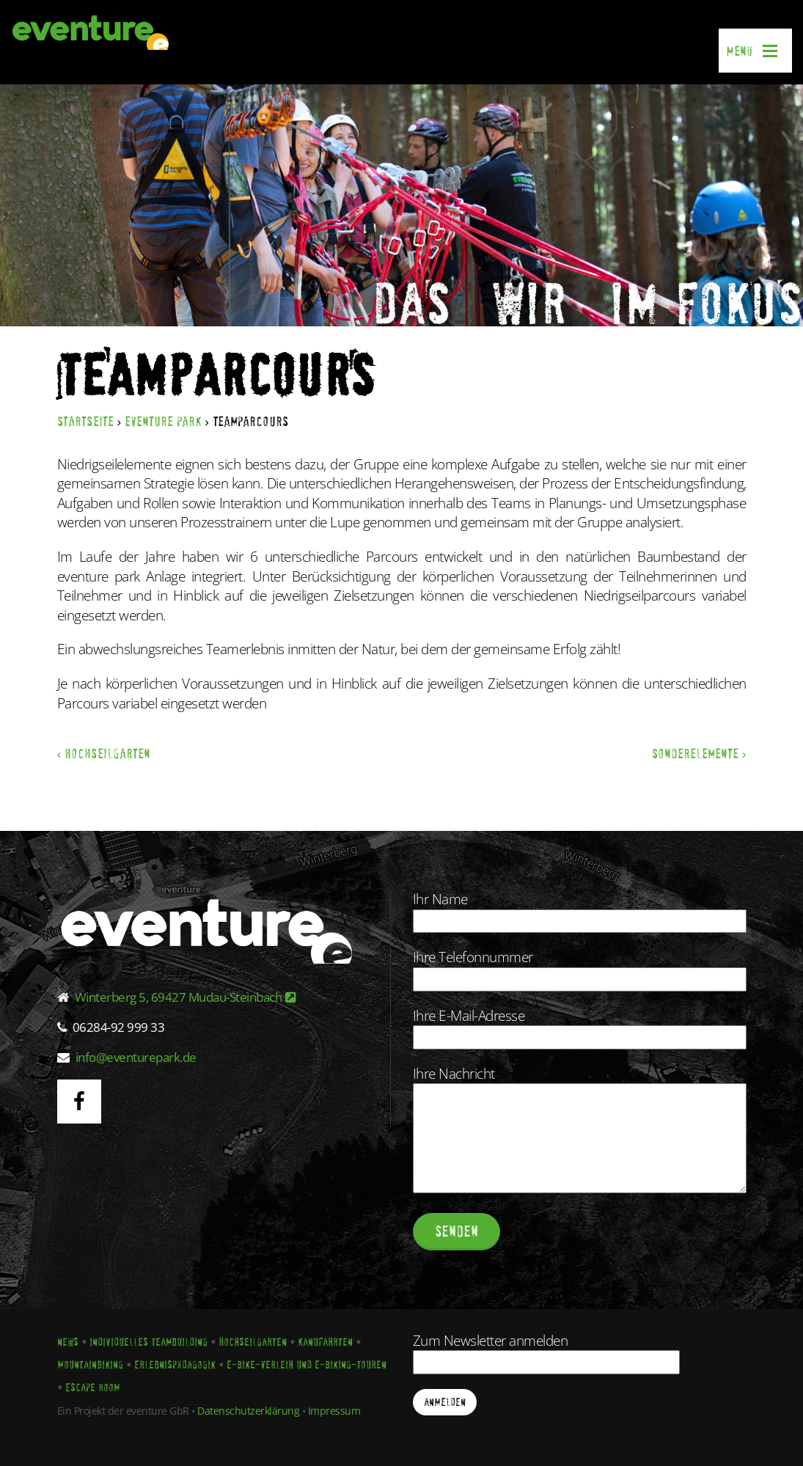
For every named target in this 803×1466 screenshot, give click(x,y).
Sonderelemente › (699, 753)
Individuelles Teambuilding (148, 1342)
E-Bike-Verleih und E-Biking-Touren (306, 1364)
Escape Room (92, 1387)
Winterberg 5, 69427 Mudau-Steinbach (185, 997)
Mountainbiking (90, 1364)
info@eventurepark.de (136, 1057)
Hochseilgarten (253, 1342)
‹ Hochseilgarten (104, 753)
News (67, 1342)
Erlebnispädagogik (175, 1364)
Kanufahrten (325, 1342)
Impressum (334, 1411)
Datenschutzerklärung (248, 1411)
